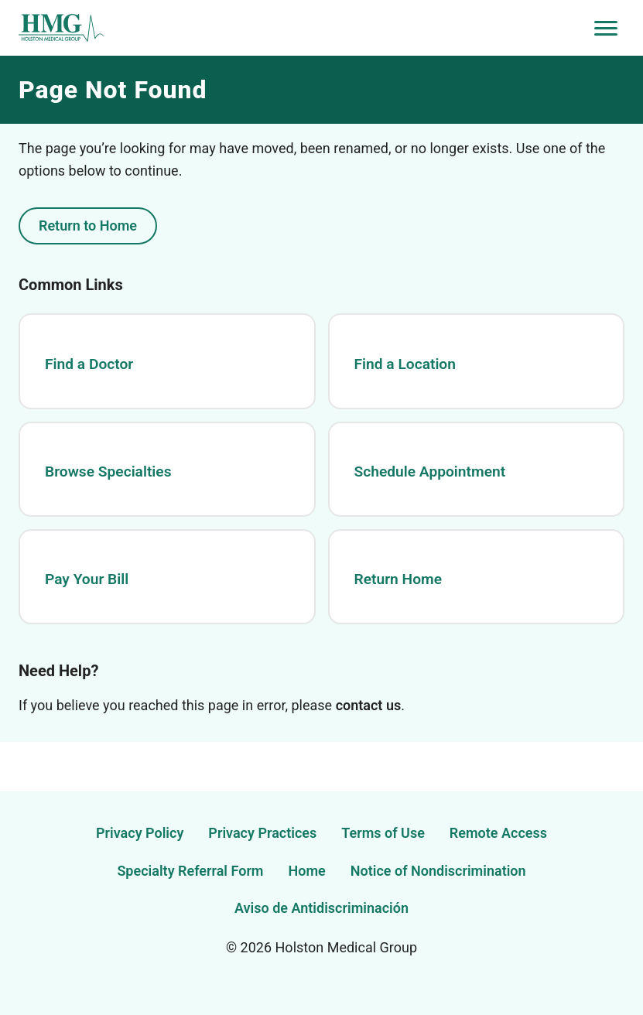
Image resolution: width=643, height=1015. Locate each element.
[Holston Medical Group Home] (303, 28)
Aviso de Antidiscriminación (321, 908)
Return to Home (88, 225)
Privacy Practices (262, 833)
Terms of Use (383, 833)
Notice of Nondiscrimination (438, 871)
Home (307, 871)
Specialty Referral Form (190, 871)
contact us (369, 705)
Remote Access (498, 833)
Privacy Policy (139, 833)
